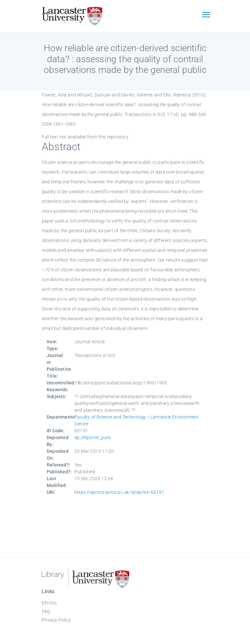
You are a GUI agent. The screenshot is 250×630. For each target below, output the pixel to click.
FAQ (46, 611)
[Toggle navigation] (206, 15)
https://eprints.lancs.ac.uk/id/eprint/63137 (119, 492)
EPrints (49, 603)
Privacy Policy (56, 620)
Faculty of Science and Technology (110, 417)
